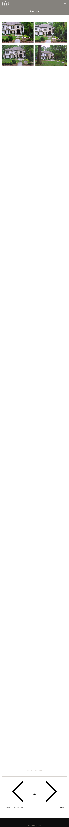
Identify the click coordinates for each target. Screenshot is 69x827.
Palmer (32, 770)
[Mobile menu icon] (65, 3)
